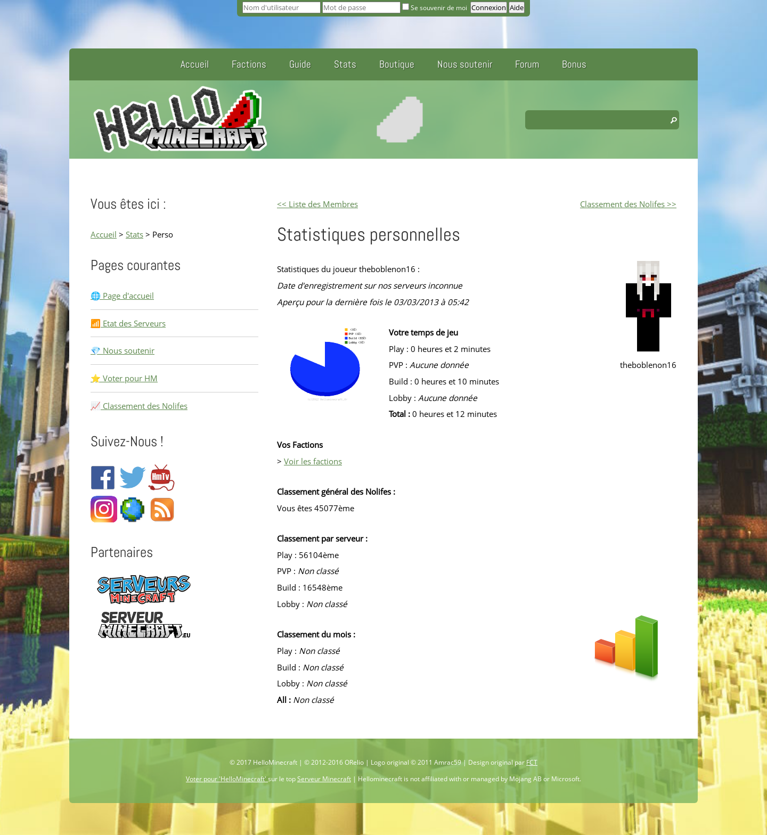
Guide (300, 64)
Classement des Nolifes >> (628, 204)
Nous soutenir (464, 64)
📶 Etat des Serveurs (128, 323)
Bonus (574, 64)
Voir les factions (313, 461)
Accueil (195, 64)
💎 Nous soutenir (122, 350)
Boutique (396, 64)
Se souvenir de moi (435, 7)
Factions (249, 64)
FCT (531, 762)
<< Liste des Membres (317, 204)
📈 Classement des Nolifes (139, 405)
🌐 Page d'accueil (122, 295)
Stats (345, 64)
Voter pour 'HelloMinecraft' (227, 778)
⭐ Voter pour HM (124, 378)
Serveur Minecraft (324, 778)
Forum (527, 64)
